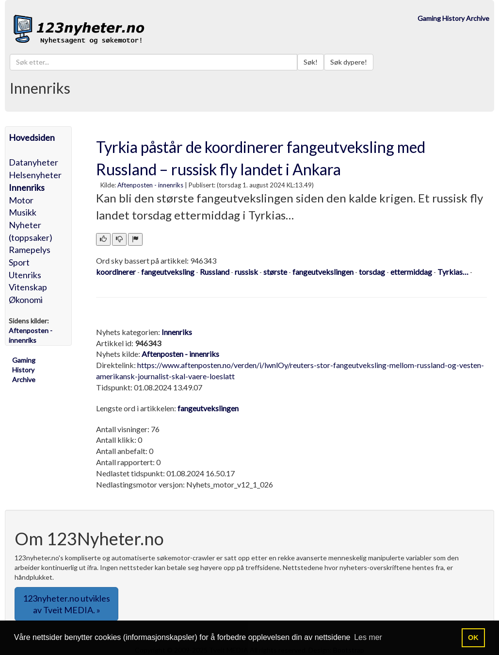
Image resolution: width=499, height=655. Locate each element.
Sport (19, 262)
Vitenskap (28, 287)
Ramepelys (29, 249)
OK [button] (473, 637)
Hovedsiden (32, 137)
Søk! (311, 62)
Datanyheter (33, 162)
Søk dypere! (348, 62)
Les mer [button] (368, 637)
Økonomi (26, 299)
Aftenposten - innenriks (150, 185)
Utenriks (25, 274)
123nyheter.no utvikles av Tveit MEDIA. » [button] (66, 604)
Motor (21, 200)
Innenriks (27, 187)
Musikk (22, 212)
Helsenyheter (35, 174)
